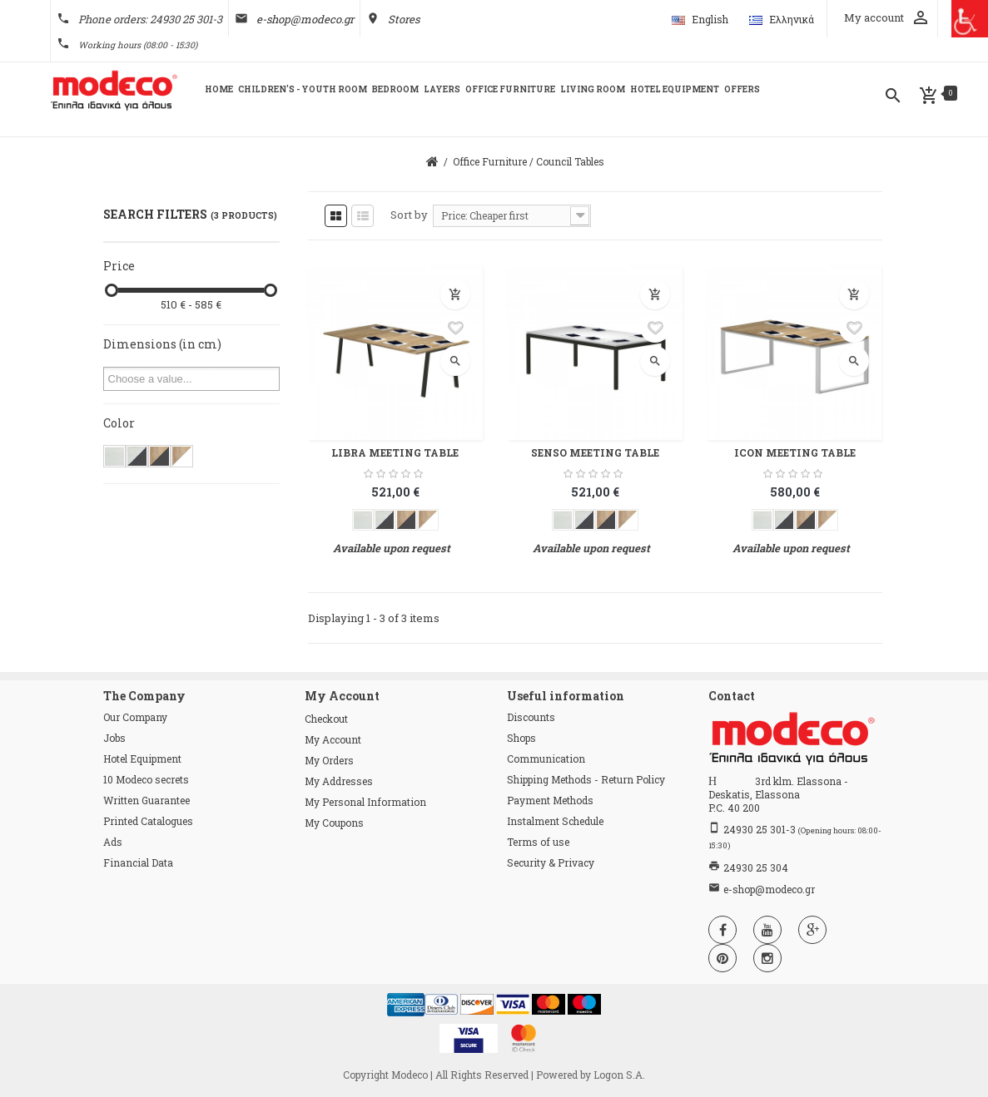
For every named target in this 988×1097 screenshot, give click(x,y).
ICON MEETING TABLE (795, 452)
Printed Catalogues (148, 821)
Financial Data (138, 862)
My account (333, 739)
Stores (404, 19)
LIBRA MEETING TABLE (395, 452)
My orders (329, 760)
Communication (546, 758)
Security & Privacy (550, 862)
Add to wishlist (455, 328)
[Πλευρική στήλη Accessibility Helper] (969, 18)
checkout (326, 718)
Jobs (114, 737)
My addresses (339, 781)
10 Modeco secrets (146, 779)
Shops (521, 737)
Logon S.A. (619, 1074)
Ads (112, 841)
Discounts (531, 717)
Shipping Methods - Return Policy (586, 779)
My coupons (334, 822)
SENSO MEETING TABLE (595, 452)
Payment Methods (550, 800)
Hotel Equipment (142, 758)
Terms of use (538, 841)
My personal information (365, 801)
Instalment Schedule (555, 821)
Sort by (409, 214)
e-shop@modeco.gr (305, 19)
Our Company (135, 717)
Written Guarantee (146, 800)
